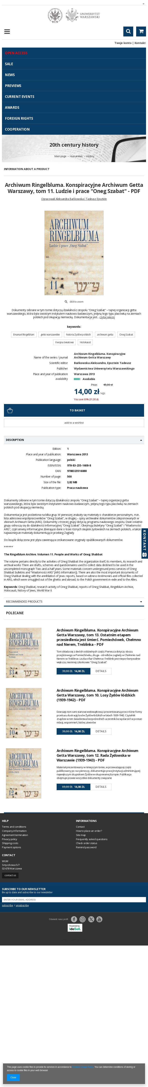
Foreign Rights (19, 118)
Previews (13, 85)
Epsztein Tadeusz (119, 363)
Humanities (76, 156)
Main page (60, 156)
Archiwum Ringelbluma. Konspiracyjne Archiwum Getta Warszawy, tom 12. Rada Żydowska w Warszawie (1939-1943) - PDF (97, 755)
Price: (94, 385)
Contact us (10, 875)
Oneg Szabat (126, 334)
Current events (19, 96)
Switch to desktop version (74, 940)
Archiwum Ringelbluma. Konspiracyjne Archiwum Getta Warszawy (100, 355)
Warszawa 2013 (84, 374)
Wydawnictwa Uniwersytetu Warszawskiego (104, 368)
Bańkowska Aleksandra (90, 363)
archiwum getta (105, 334)
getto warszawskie (50, 334)
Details (101, 671)
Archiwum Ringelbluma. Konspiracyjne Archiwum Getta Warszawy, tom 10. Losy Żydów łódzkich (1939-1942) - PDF (97, 695)
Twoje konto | (124, 43)
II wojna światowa (64, 342)
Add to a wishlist (74, 422)
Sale (9, 64)
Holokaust (85, 342)
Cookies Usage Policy (82, 1067)
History (90, 156)
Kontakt (140, 43)
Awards (12, 107)
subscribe (7, 905)
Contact (8, 855)
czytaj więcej (107, 317)
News (10, 75)
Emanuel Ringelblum (23, 334)
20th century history (74, 144)
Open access (16, 53)
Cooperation (17, 129)
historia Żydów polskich (78, 334)
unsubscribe (22, 905)
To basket (77, 410)
